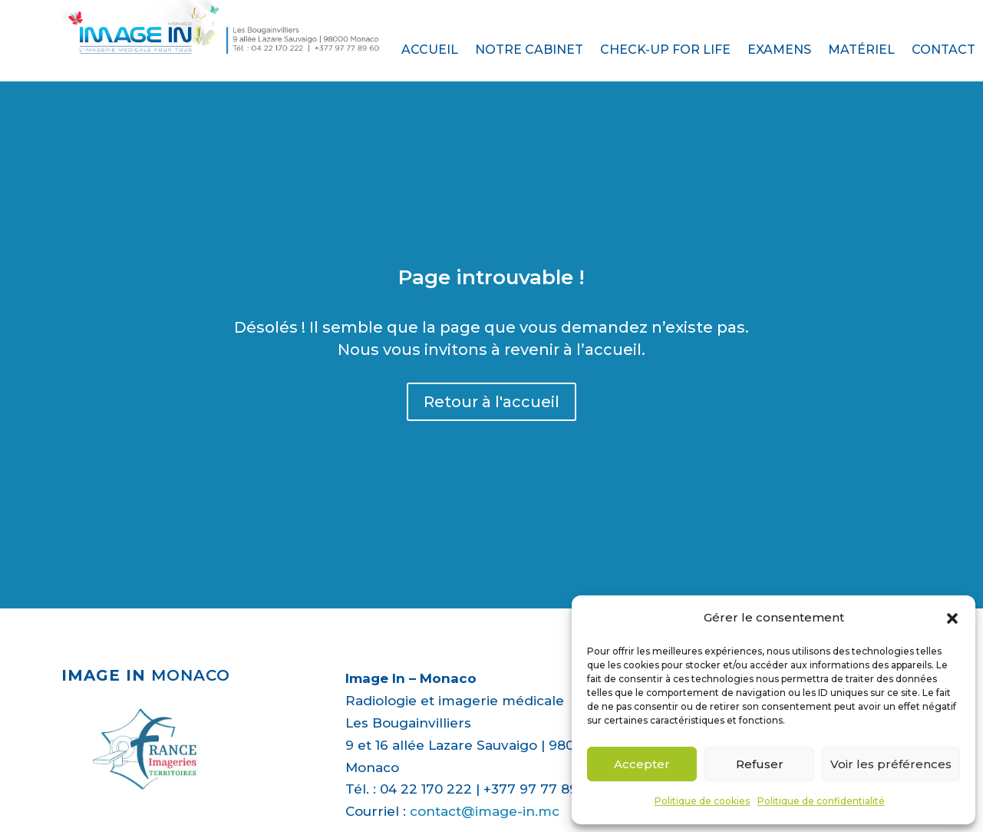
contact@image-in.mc (484, 811)
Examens (779, 51)
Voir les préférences (891, 764)
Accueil (429, 51)
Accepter (642, 764)
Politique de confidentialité (821, 801)
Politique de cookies (702, 801)
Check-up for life (665, 51)
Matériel (861, 51)
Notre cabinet (529, 51)
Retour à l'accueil (491, 402)
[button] (952, 618)
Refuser (759, 764)
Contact (943, 51)
